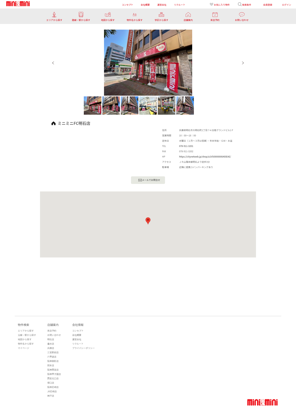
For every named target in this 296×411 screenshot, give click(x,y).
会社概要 (76, 334)
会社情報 (77, 325)
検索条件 (244, 4)
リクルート (77, 343)
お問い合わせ (54, 334)
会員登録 (267, 4)
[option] (148, 63)
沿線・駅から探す (27, 334)
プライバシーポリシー (83, 348)
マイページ (23, 348)
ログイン (286, 4)
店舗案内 (53, 325)
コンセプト (77, 330)
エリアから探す (26, 330)
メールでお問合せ (149, 180)
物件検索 (23, 325)
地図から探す (24, 339)
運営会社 (76, 339)
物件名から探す (26, 343)
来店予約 (51, 330)
